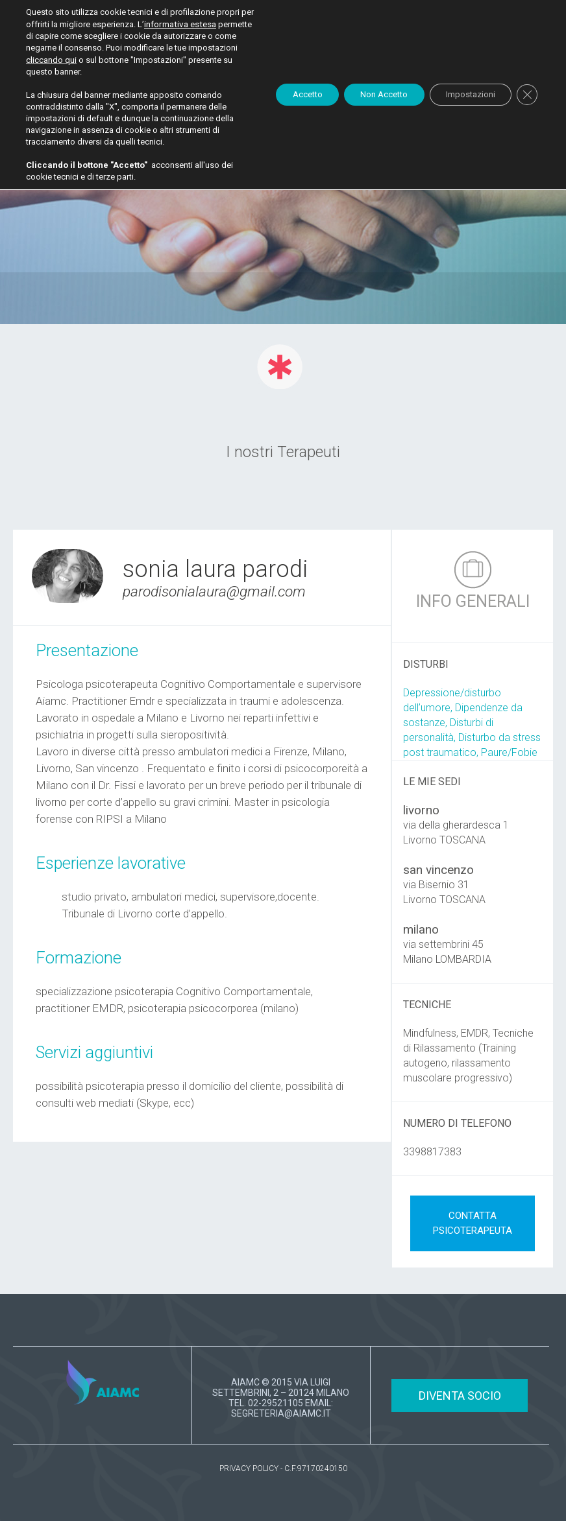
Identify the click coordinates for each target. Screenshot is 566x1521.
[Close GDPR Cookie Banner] (525, 100)
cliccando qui (167, 59)
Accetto (281, 100)
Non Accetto (366, 100)
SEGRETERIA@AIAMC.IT (281, 1413)
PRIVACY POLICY (248, 1468)
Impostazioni (462, 100)
